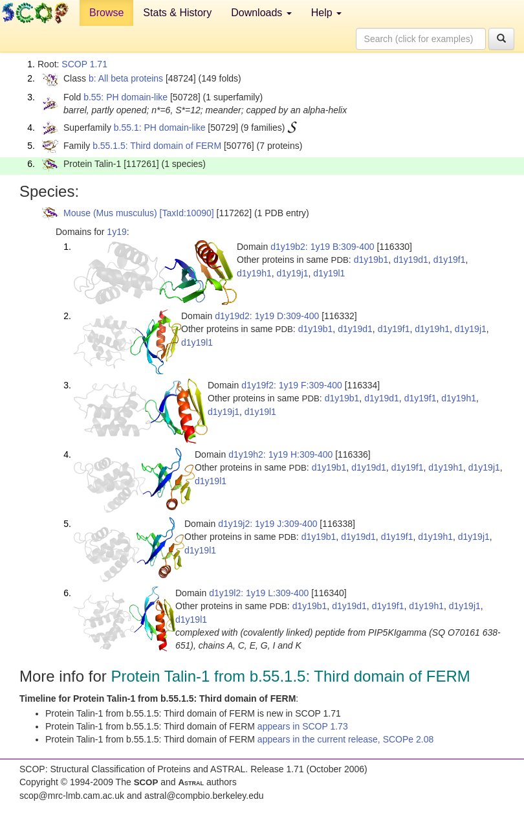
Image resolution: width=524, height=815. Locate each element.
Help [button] (326, 12)
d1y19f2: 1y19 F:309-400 (291, 385)
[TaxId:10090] (187, 213)
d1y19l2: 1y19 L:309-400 (259, 593)
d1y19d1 (410, 259)
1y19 (116, 232)
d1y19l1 (329, 273)
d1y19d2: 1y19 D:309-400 (267, 316)
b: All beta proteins (126, 78)
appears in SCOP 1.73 (302, 726)
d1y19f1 (449, 259)
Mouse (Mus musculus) (110, 213)
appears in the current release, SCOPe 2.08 (345, 739)
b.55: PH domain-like (125, 97)
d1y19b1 (371, 259)
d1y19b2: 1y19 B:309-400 (322, 246)
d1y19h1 (254, 273)
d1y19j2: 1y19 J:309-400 (267, 524)
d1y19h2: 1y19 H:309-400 (280, 454)
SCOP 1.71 (84, 64)
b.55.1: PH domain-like (160, 127)
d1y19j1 (293, 273)
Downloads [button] (261, 12)
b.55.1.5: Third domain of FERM (157, 145)
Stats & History (177, 12)
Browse (106, 12)
